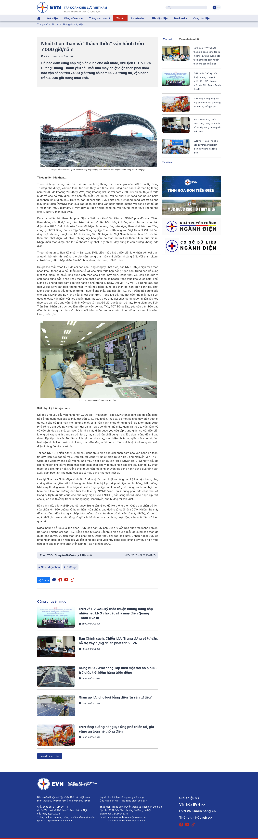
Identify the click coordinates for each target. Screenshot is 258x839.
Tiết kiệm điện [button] (160, 18)
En (218, 7)
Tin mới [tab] (167, 39)
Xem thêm (167, 162)
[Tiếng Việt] (72, 7)
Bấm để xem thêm (49, 756)
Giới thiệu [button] (52, 18)
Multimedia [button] (180, 18)
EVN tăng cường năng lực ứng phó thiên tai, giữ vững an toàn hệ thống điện (207, 102)
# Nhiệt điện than (49, 567)
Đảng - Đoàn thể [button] (73, 18)
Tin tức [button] (120, 18)
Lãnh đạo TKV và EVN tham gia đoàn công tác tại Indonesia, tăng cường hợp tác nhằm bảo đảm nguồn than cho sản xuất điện (207, 56)
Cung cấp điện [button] (201, 18)
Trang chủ (42, 24)
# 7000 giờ (70, 567)
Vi (214, 7)
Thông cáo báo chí (99, 18)
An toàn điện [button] (138, 18)
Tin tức (56, 24)
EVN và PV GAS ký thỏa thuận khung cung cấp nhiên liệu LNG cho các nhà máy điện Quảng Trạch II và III (116, 613)
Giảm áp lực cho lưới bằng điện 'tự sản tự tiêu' (115, 697)
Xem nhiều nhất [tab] (189, 39)
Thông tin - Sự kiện (73, 24)
